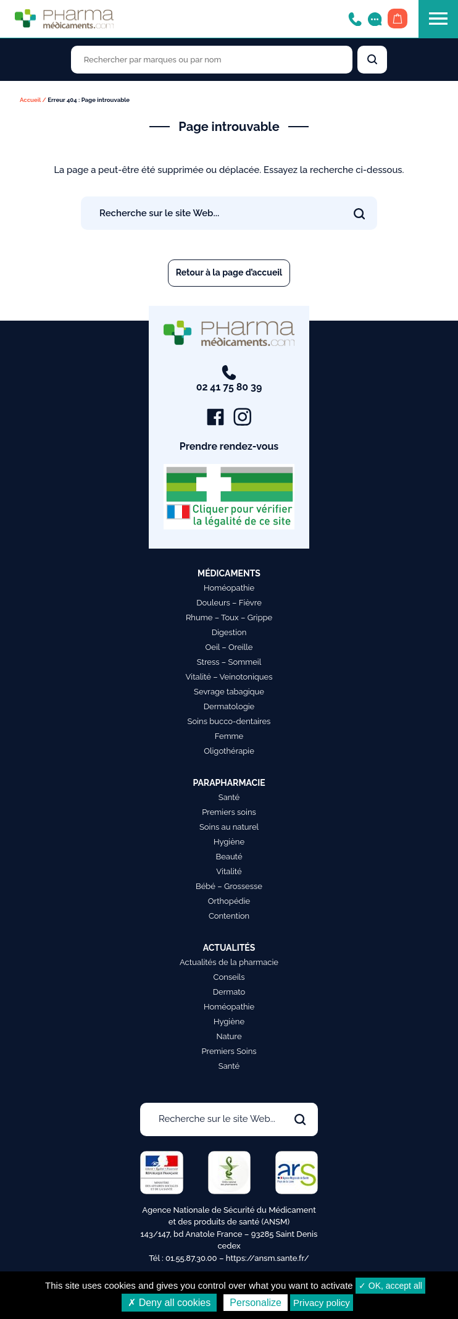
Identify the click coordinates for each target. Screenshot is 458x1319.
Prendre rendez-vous (229, 446)
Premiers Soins (228, 1051)
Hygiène (229, 841)
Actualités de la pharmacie (229, 962)
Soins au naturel (229, 827)
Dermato (229, 992)
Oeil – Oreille (229, 647)
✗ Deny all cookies (169, 1302)
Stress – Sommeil (229, 662)
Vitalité (228, 871)
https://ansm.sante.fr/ (267, 1258)
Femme (229, 736)
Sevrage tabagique (229, 691)
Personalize (255, 1302)
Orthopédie (229, 901)
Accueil (30, 99)
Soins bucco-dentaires (229, 721)
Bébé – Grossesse (229, 886)
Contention (229, 916)
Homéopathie (229, 587)
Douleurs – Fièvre (229, 602)
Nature (228, 1036)
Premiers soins (229, 812)
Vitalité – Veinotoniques (229, 676)
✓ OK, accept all (390, 1286)
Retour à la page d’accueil (229, 272)
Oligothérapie (229, 751)
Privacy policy (321, 1302)
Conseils (229, 977)
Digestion (229, 632)
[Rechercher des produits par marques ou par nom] (211, 60)
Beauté (228, 856)
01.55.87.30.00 (191, 1258)
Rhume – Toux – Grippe (229, 617)
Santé (229, 797)
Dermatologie (229, 706)
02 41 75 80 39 (229, 379)
